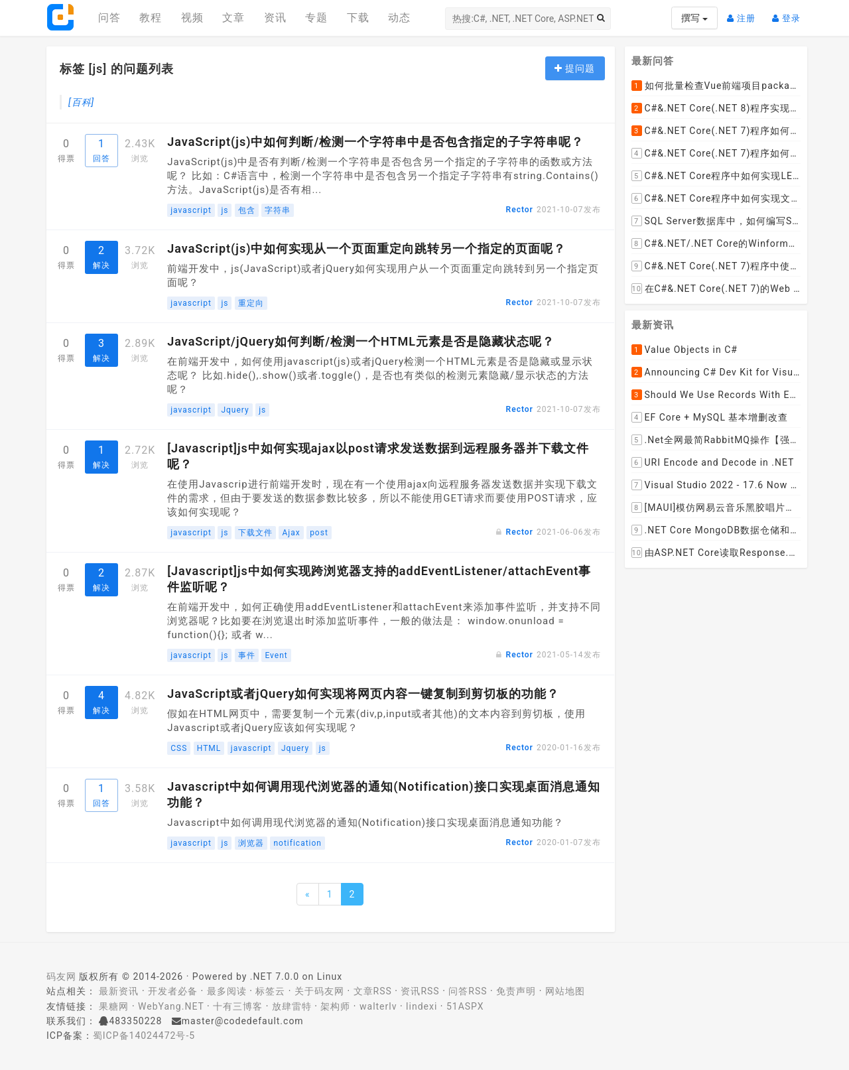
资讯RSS (420, 991)
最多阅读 (227, 991)
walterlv (378, 1006)
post (319, 532)
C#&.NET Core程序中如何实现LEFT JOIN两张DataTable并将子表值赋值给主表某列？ (716, 175)
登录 (789, 13)
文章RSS (373, 991)
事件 (246, 655)
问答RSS (467, 991)
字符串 (278, 210)
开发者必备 (173, 991)
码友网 (61, 976)
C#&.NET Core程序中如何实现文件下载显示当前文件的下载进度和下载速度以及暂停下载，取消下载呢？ (716, 198)
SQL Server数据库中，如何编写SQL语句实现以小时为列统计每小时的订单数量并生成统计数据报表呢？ (716, 221)
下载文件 (255, 532)
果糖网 (114, 1006)
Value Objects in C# (684, 349)
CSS (178, 748)
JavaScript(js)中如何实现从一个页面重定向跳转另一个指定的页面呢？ (366, 248)
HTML (209, 748)
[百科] (81, 102)
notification (297, 843)
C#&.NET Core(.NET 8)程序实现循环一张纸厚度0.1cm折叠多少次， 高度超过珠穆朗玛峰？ (716, 108)
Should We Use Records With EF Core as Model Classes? (716, 394)
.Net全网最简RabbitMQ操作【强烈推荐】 (716, 440)
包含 (246, 210)
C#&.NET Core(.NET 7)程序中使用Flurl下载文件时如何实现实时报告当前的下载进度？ (716, 266)
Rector (519, 209)
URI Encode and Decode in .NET (713, 462)
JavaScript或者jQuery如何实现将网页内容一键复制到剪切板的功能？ (363, 694)
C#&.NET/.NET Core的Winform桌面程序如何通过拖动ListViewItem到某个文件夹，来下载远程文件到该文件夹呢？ (716, 243)
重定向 (251, 303)
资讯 (275, 17)
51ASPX (465, 1006)
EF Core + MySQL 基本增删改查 (710, 417)
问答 (109, 17)
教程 (150, 17)
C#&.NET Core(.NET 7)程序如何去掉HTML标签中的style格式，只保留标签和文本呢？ (716, 130)
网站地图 (565, 991)
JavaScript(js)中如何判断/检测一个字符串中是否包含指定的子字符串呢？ (375, 142)
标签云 (270, 991)
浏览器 (251, 843)
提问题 (575, 68)
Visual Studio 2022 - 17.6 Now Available (716, 485)
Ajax (291, 532)
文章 (233, 17)
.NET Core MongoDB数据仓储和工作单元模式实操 (716, 530)
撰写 (694, 18)
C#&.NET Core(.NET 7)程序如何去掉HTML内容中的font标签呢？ (716, 153)
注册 (744, 13)
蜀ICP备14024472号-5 (144, 1035)
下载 (358, 17)
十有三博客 (238, 1006)
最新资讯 (119, 991)
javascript (191, 210)
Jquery (235, 410)
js (224, 210)
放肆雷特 (292, 1006)
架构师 (335, 1006)
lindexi (421, 1006)
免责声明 (516, 991)
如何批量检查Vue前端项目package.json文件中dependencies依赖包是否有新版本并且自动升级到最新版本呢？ (716, 85)
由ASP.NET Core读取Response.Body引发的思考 (716, 552)
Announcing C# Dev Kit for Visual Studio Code (716, 372)
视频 (192, 17)
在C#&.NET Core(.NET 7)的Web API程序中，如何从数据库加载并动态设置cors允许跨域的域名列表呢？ (716, 288)
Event (276, 655)
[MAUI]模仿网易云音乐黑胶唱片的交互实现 (716, 507)
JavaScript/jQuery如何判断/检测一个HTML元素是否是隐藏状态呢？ (361, 341)
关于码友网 (319, 991)
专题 (316, 17)
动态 (399, 17)
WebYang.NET (171, 1006)
